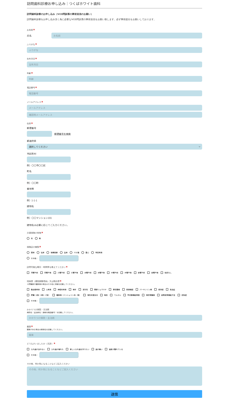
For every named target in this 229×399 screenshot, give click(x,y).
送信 (114, 394)
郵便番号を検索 (62, 134)
